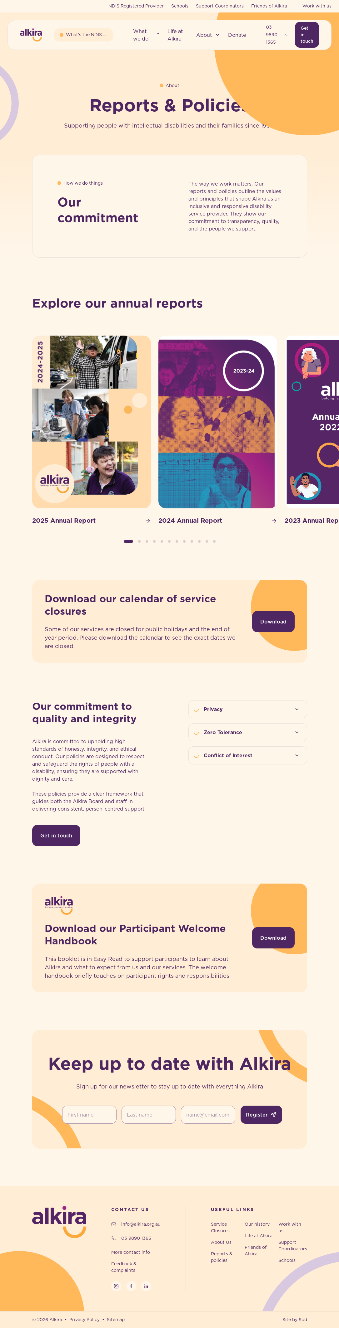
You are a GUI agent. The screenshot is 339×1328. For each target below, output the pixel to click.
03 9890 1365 (276, 34)
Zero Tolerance (253, 732)
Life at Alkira (258, 1236)
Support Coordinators (220, 6)
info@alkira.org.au (136, 1224)
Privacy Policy (84, 1319)
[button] (146, 35)
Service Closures (220, 1227)
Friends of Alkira (269, 6)
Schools (179, 6)
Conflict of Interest (253, 755)
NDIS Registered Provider (136, 6)
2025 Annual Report (91, 520)
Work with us (317, 6)
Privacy (253, 709)
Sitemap (116, 1319)
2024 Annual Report (217, 520)
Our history (257, 1224)
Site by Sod (294, 1319)
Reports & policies (221, 1257)
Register (261, 1114)
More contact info (130, 1252)
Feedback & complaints (124, 1267)
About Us (221, 1242)
